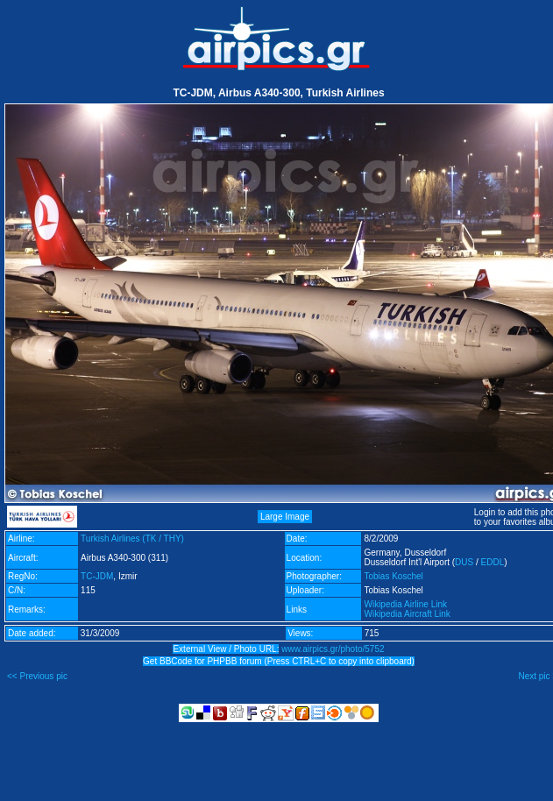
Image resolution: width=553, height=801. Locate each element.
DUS (464, 562)
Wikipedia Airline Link (405, 604)
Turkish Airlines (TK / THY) (132, 538)
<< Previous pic (37, 676)
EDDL (493, 562)
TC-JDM (97, 576)
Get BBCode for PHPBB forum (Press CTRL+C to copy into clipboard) (279, 661)
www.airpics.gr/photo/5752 (332, 649)
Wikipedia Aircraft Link (407, 614)
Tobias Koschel (393, 576)
